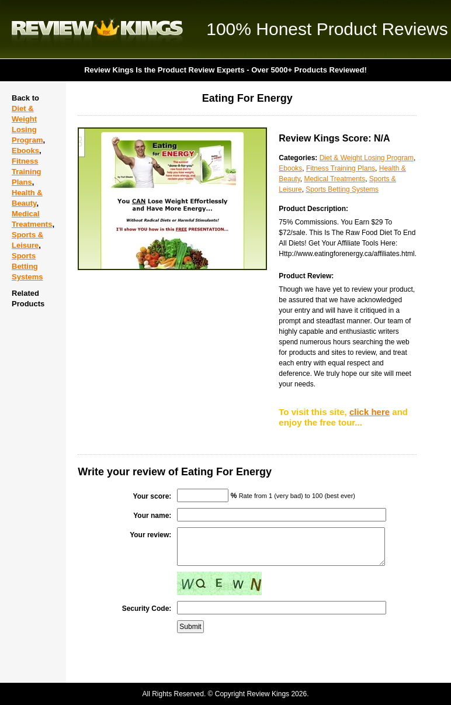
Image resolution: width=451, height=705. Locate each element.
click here (369, 412)
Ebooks (25, 150)
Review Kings (97, 29)
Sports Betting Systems (27, 266)
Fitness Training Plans (26, 171)
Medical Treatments (334, 179)
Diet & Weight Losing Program (367, 158)
